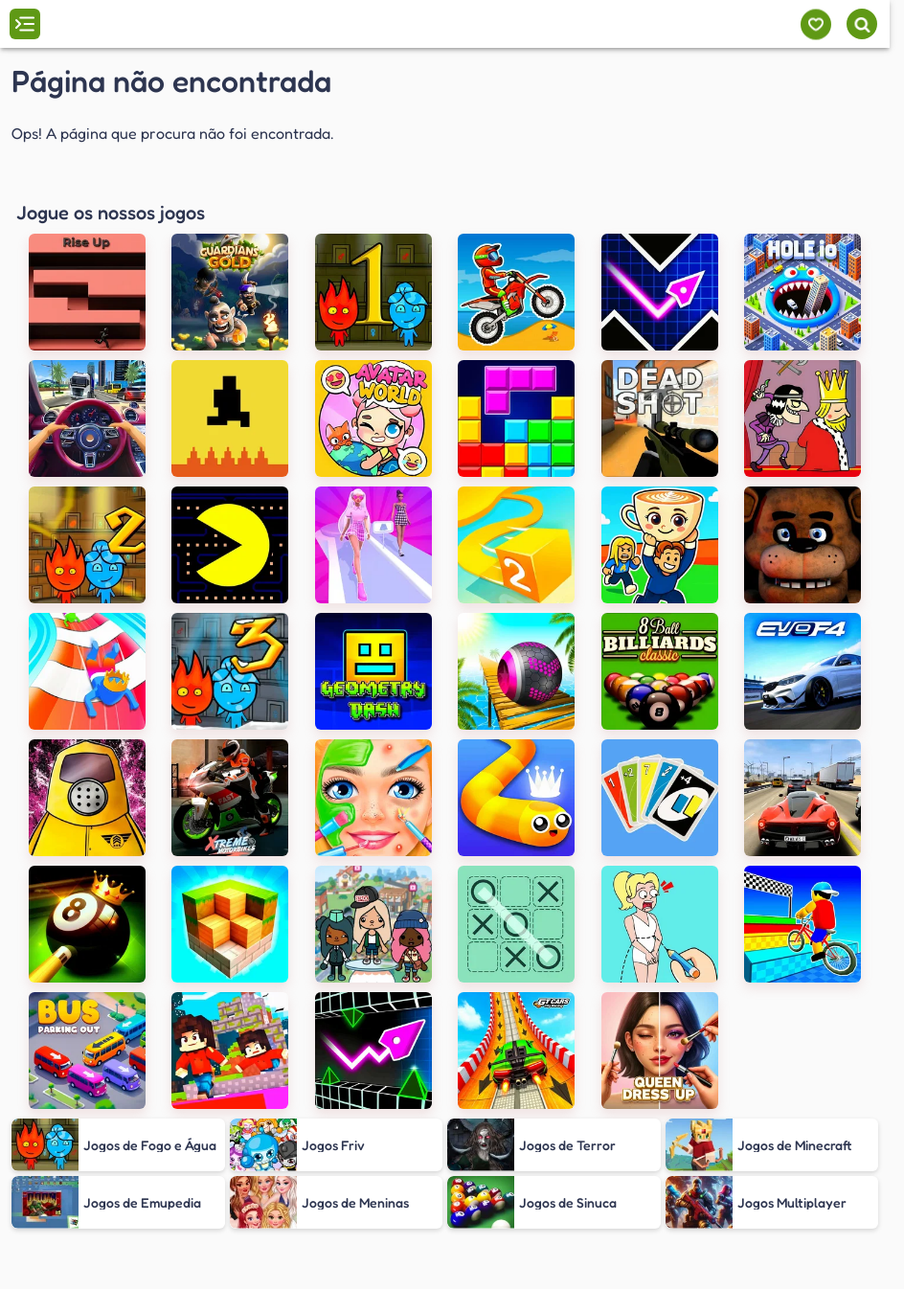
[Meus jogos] (815, 24)
